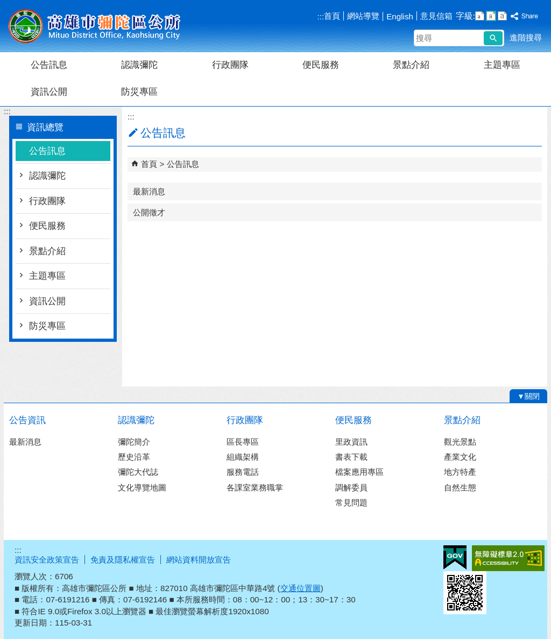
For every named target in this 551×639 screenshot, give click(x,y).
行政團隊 (230, 65)
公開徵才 (149, 212)
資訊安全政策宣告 (47, 559)
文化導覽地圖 (142, 487)
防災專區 (139, 92)
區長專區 (243, 441)
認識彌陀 (139, 65)
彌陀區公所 (95, 26)
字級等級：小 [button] (479, 15)
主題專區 (502, 65)
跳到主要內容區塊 (5, 5)
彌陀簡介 (134, 441)
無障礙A (508, 558)
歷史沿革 (134, 456)
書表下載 (351, 456)
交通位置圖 (300, 588)
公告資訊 (27, 420)
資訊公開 (49, 92)
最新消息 (149, 191)
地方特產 (460, 471)
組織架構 (243, 456)
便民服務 (320, 65)
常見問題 (351, 502)
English (399, 16)
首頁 (332, 15)
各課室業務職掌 (255, 487)
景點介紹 (411, 65)
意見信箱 (436, 15)
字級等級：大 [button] (502, 15)
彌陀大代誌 (138, 471)
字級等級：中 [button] (491, 16)
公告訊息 (49, 65)
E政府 (455, 557)
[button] (493, 38)
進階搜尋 (526, 37)
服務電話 (243, 471)
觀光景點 (460, 441)
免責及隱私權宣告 (122, 559)
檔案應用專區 (359, 471)
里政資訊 (351, 441)
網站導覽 (363, 15)
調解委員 (351, 487)
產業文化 (460, 456)
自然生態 (460, 487)
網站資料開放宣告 (198, 559)
